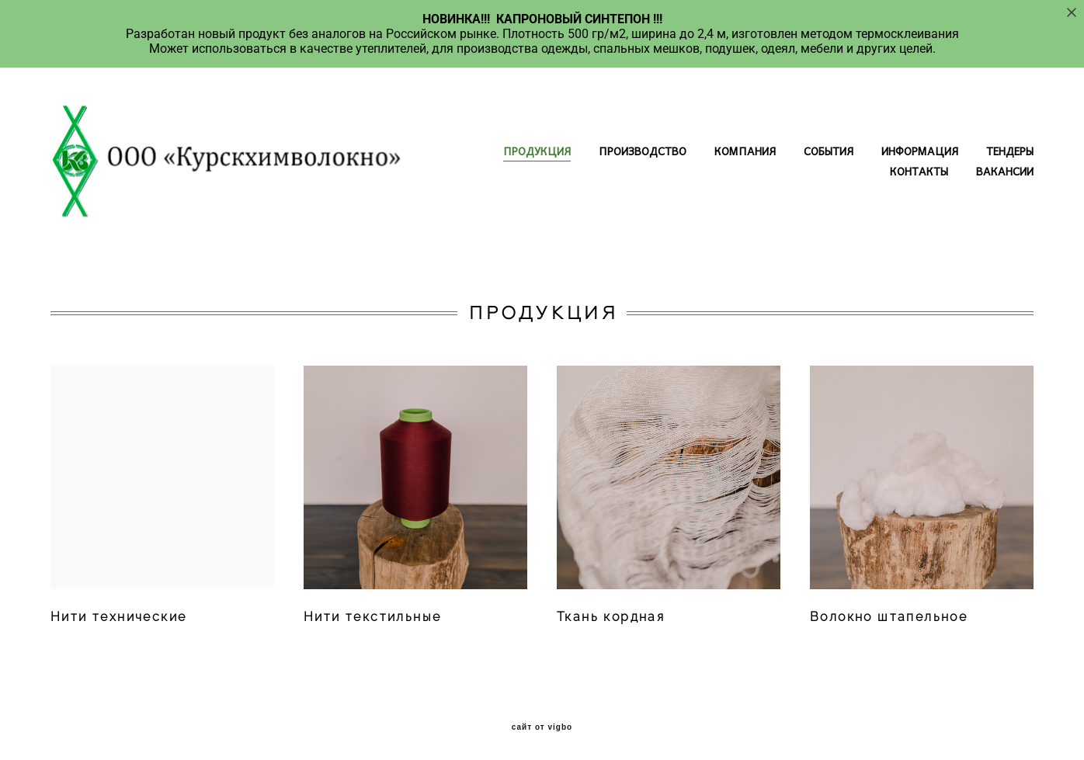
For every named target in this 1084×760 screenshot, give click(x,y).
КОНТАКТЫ (919, 171)
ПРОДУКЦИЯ (537, 150)
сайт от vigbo (542, 727)
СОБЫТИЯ (828, 150)
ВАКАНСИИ (1005, 171)
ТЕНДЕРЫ (1010, 150)
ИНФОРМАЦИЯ (919, 150)
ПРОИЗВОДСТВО (642, 150)
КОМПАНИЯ (745, 150)
